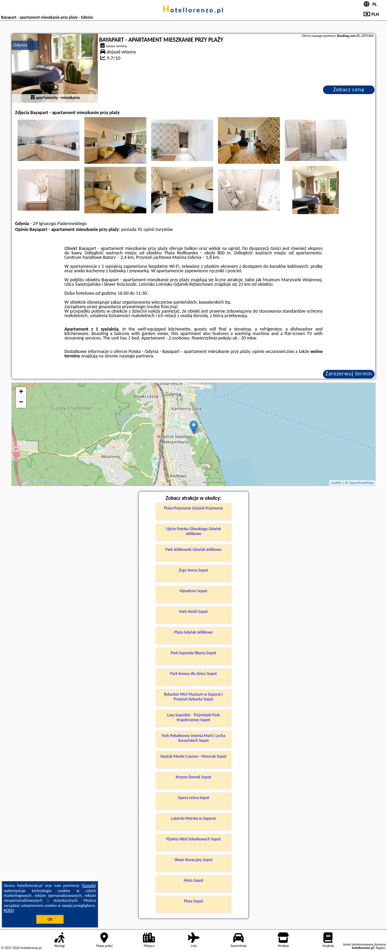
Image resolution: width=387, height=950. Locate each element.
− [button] (21, 402)
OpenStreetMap (361, 483)
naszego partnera (136, 356)
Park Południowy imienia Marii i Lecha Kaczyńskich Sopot (194, 738)
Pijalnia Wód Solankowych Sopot (193, 839)
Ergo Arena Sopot (193, 570)
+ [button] (21, 392)
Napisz (380, 948)
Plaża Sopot (193, 901)
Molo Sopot (193, 880)
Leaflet (336, 483)
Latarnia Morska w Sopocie (193, 818)
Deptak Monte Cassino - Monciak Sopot (193, 756)
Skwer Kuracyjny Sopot (193, 859)
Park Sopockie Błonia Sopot (193, 652)
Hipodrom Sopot (193, 590)
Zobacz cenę (349, 89)
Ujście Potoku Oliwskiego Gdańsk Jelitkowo (193, 531)
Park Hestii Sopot (193, 611)
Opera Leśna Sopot (193, 797)
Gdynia (20, 45)
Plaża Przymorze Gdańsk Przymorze (193, 508)
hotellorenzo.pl (193, 10)
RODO (9, 910)
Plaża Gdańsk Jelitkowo (193, 632)
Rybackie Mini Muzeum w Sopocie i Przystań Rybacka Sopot (193, 696)
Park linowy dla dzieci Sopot (193, 673)
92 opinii (145, 229)
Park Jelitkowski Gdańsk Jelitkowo (193, 549)
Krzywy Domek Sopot (193, 777)
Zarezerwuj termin (348, 373)
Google (89, 885)
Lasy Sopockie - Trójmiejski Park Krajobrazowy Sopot (193, 717)
